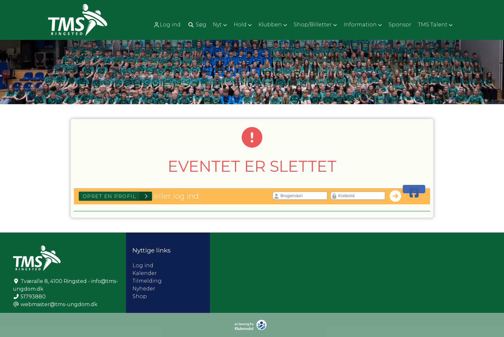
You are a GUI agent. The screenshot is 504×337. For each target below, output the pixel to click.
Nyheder (143, 289)
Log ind (167, 25)
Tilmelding (147, 281)
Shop (139, 296)
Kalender (144, 273)
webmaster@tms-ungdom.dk (59, 304)
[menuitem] (167, 25)
